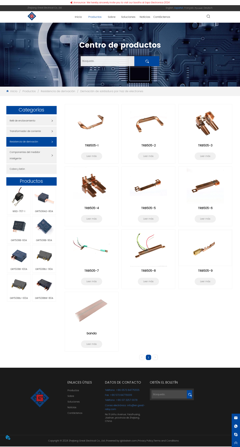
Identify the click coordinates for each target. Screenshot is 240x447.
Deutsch (208, 8)
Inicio (14, 91)
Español (178, 8)
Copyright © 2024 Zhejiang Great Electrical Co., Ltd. (76, 441)
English (169, 8)
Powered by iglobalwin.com (121, 441)
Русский (198, 8)
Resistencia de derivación (58, 91)
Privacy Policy (145, 441)
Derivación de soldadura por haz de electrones (111, 91)
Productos (29, 91)
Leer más (91, 156)
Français (189, 8)
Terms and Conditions (166, 441)
